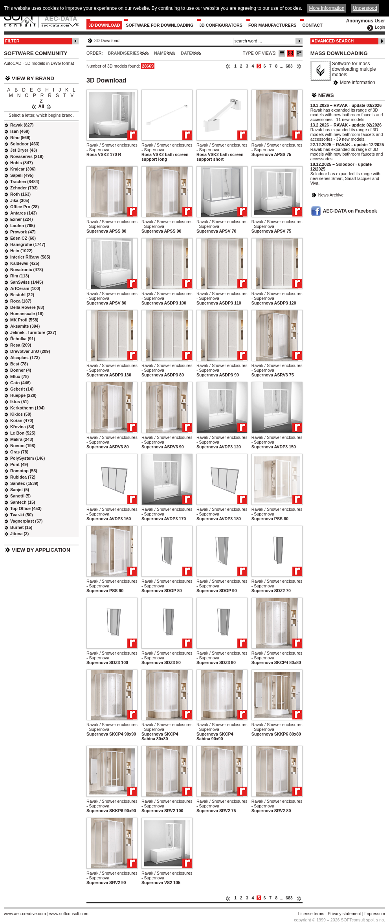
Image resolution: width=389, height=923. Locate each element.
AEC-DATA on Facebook (350, 211)
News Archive (331, 195)
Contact (312, 25)
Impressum (374, 913)
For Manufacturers (272, 25)
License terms (311, 913)
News (326, 95)
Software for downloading (160, 25)
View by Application (41, 550)
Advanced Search (333, 41)
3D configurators (220, 25)
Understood (365, 8)
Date (186, 53)
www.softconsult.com (68, 913)
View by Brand (33, 78)
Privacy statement (344, 913)
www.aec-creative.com (25, 913)
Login (380, 27)
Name (160, 53)
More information (357, 82)
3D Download (104, 25)
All (41, 106)
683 (289, 66)
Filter (12, 41)
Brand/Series (123, 53)
